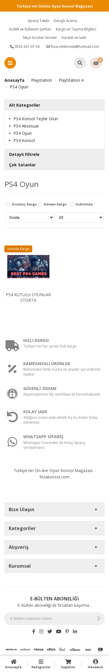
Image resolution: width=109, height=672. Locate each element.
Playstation (41, 80)
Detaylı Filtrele (24, 154)
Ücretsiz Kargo (24, 204)
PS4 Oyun (19, 87)
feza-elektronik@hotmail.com (73, 46)
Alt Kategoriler (24, 105)
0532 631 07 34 (25, 46)
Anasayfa (14, 80)
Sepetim (68, 664)
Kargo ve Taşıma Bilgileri (76, 29)
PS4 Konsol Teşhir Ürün (35, 118)
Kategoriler (41, 664)
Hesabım (95, 664)
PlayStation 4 (71, 80)
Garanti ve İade (73, 37)
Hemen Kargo (55, 204)
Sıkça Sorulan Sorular (40, 37)
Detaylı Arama (65, 20)
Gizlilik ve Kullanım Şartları (30, 29)
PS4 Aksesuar (26, 126)
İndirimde (84, 204)
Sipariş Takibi (38, 20)
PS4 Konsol (24, 140)
